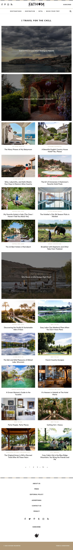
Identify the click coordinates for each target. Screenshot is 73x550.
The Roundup (55, 179)
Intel (40, 11)
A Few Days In (18, 179)
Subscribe (67, 4)
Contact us (36, 506)
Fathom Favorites (55, 146)
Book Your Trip (53, 11)
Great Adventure (54, 244)
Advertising (36, 500)
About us (36, 483)
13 (43, 467)
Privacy (36, 511)
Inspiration (30, 11)
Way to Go (55, 324)
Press (36, 489)
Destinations (16, 11)
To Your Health (18, 146)
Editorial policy (36, 494)
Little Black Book (55, 211)
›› (47, 467)
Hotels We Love (18, 211)
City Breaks (54, 452)
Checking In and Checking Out (18, 452)
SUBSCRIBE (36, 527)
